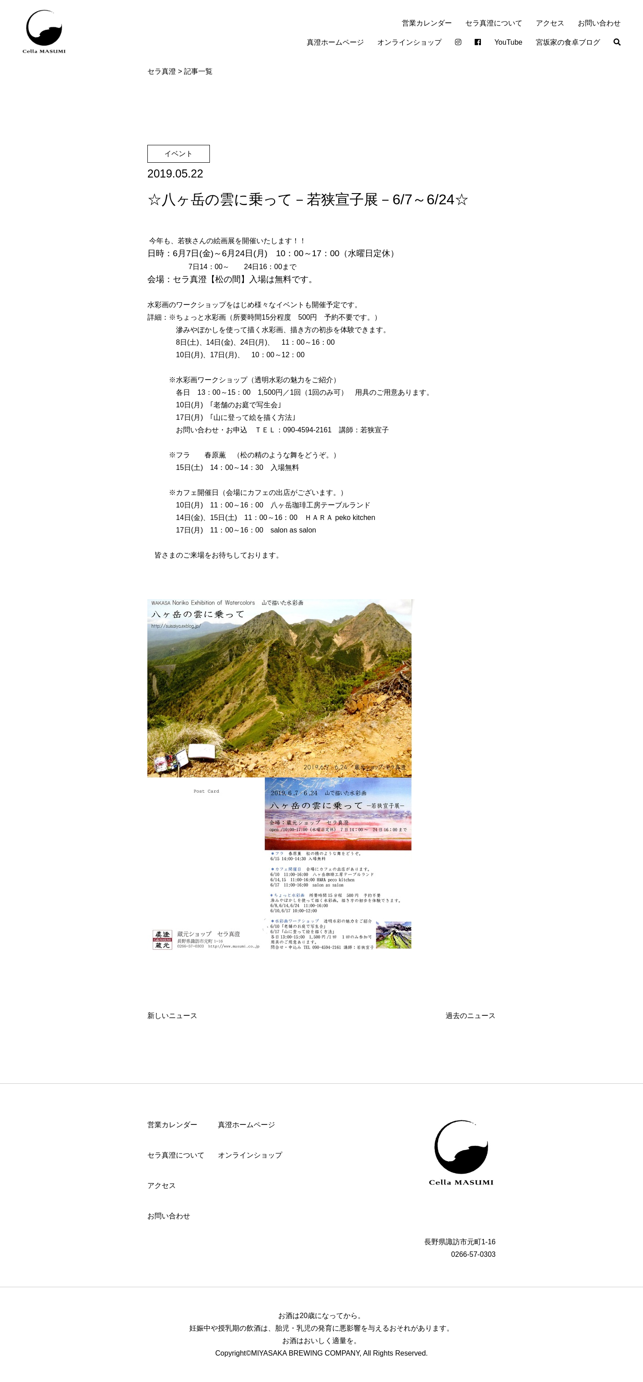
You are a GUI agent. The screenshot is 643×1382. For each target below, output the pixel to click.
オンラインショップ (409, 42)
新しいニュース (172, 1015)
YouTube (508, 42)
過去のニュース (471, 1015)
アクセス (550, 23)
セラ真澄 (161, 71)
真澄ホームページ (335, 42)
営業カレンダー (427, 23)
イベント (178, 153)
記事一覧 (198, 71)
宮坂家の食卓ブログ (568, 42)
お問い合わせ (599, 23)
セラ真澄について (493, 23)
